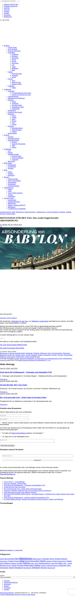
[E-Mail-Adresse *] (37, 456)
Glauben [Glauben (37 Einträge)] (49, 562)
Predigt (40, 355)
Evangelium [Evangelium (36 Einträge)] (4, 562)
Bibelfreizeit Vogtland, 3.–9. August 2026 (11, 551)
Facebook (3, 318)
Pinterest (14, 318)
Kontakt (6, 586)
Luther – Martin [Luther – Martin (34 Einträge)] (67, 564)
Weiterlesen (3, 379)
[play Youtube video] (37, 248)
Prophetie (62, 212)
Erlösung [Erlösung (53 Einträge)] (64, 559)
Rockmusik (46, 355)
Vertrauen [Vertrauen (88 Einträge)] (36, 568)
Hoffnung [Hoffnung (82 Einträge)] (26, 564)
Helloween (43, 353)
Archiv (2, 576)
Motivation (66, 353)
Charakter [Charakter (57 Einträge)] (45, 559)
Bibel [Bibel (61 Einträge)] (17, 559)
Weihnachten (20, 357)
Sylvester (60, 355)
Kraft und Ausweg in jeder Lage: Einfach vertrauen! (20, 493)
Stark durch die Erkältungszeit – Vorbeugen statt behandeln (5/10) (26, 372)
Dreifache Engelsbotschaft (16, 353)
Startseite (7, 581)
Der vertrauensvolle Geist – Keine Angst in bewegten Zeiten (23, 397)
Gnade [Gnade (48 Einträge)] (54, 562)
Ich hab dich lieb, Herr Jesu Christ (13, 385)
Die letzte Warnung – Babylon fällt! (15, 484)
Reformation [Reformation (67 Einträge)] (29, 566)
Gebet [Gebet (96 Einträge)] (22, 562)
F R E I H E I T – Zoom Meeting (14, 482)
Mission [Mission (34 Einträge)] (8, 566)
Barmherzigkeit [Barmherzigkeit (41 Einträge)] (9, 559)
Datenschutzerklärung (19, 433)
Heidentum (29, 353)
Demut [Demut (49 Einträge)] (52, 559)
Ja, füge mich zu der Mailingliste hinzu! (14, 436)
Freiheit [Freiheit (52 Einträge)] (10, 562)
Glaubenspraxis (41, 212)
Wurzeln (2, 214)
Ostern (23, 355)
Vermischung (68, 355)
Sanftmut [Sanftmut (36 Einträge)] (43, 566)
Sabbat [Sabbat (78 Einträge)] (37, 566)
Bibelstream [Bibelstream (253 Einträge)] (25, 559)
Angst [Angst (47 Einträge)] (2, 559)
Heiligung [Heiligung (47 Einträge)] (7, 564)
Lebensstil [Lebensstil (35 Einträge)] (54, 564)
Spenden (6, 590)
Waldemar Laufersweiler (40, 321)
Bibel (13, 212)
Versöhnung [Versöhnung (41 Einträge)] (27, 568)
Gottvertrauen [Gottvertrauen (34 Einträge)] (61, 562)
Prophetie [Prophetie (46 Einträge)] (20, 566)
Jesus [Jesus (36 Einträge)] (36, 564)
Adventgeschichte (5, 212)
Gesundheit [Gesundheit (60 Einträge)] (34, 562)
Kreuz (49, 353)
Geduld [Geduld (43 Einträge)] (27, 562)
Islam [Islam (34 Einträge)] (32, 564)
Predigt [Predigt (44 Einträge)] (14, 566)
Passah (28, 355)
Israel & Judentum (52, 212)
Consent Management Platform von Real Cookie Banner (17, 595)
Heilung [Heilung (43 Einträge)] (13, 564)
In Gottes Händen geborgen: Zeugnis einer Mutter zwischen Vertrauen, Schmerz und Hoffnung (33, 500)
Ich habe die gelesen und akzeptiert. (22, 433)
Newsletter (7, 588)
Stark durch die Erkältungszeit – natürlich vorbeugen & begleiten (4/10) (26, 498)
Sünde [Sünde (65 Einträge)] (11, 568)
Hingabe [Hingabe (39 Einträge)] (19, 564)
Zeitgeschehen (10, 214)
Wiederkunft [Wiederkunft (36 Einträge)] (51, 568)
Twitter (8, 318)
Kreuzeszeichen (57, 353)
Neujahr (17, 355)
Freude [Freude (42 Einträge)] (16, 562)
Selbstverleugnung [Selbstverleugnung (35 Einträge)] (53, 566)
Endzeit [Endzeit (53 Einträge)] (57, 559)
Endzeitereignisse (30, 212)
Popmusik (34, 355)
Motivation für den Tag (19, 321)
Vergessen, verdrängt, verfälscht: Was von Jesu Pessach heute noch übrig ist (27, 491)
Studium (68, 212)
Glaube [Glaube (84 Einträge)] (43, 562)
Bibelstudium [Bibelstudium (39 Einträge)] (37, 559)
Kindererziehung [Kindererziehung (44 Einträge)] (44, 564)
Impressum (7, 585)
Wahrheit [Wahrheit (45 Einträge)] (44, 568)
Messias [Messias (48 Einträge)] (3, 566)
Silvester (54, 355)
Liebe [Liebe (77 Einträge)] (60, 564)
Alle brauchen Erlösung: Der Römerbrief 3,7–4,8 (35, 360)
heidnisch (36, 353)
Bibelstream (20, 212)
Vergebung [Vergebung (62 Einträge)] (18, 568)
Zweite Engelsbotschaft (32, 357)
